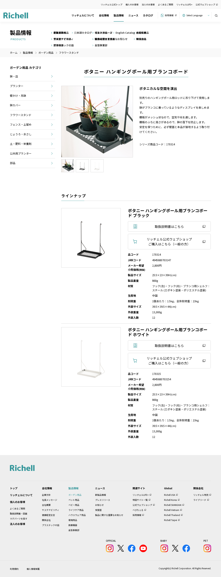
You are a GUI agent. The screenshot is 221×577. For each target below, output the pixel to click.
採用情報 (169, 15)
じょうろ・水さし (21, 134)
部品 (12, 163)
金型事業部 (73, 530)
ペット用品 (73, 499)
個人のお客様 (132, 4)
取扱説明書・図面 (18, 513)
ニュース (133, 15)
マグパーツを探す (18, 518)
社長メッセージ (49, 499)
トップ (13, 488)
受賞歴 (98, 509)
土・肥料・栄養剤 (21, 144)
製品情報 (119, 15)
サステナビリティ (50, 509)
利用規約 (14, 568)
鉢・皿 (14, 76)
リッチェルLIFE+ (184, 4)
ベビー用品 (73, 504)
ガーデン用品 (74, 494)
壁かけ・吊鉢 (18, 95)
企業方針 (46, 494)
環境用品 (72, 520)
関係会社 (46, 520)
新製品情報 (100, 494)
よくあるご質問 (165, 4)
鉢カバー (15, 105)
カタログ (148, 15)
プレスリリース (102, 499)
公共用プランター (21, 153)
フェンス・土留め (21, 124)
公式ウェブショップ (205, 4)
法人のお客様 (148, 4)
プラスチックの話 (50, 525)
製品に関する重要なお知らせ (109, 514)
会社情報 (104, 15)
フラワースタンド (69, 52)
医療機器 (72, 525)
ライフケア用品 (76, 509)
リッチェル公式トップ (111, 4)
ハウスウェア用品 (77, 514)
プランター (16, 86)
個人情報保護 (33, 568)
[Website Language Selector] (197, 15)
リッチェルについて (83, 15)
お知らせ (99, 504)
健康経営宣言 (48, 514)
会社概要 (46, 504)
